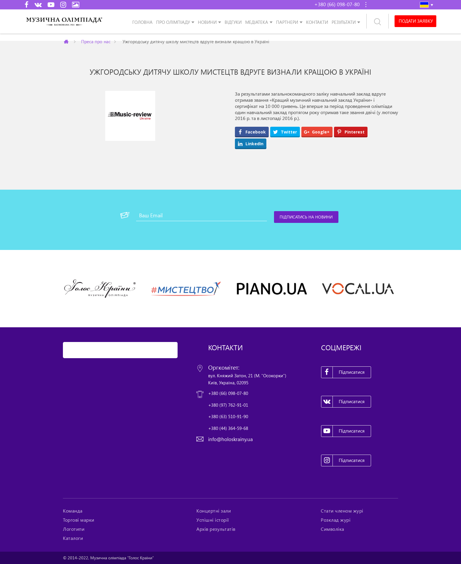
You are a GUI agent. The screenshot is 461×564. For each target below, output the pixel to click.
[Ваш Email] (201, 215)
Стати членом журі (342, 511)
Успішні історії (212, 520)
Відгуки (233, 22)
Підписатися (343, 372)
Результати (344, 22)
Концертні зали (213, 511)
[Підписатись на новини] (306, 217)
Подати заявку (415, 21)
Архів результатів (215, 529)
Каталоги (73, 538)
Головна (142, 22)
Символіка (332, 529)
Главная (67, 41)
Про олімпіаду (173, 22)
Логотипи (73, 529)
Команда (73, 511)
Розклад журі (335, 520)
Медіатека (256, 22)
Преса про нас (96, 41)
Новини (207, 22)
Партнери (287, 22)
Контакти (317, 22)
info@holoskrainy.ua (230, 439)
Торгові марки (78, 520)
